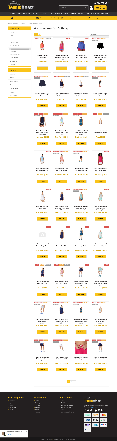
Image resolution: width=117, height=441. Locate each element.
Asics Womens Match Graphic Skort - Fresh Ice (100, 283)
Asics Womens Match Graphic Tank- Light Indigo (81, 321)
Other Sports (95, 13)
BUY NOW (42, 68)
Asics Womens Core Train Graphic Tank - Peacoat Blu (42, 132)
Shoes (19, 13)
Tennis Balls (26, 13)
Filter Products (14, 28)
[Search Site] (86, 7)
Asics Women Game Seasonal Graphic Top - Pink (62, 57)
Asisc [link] (13, 64)
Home (10, 23)
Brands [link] (12, 409)
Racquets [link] (12, 400)
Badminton (81, 13)
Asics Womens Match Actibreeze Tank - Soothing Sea (100, 208)
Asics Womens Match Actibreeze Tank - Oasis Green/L (81, 208)
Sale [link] (62, 409)
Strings (50, 13)
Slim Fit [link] (13, 35)
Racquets (12, 13)
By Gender (23, 23)
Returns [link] (37, 407)
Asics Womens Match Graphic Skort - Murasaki (42, 321)
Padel (87, 13)
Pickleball (73, 13)
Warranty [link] (37, 405)
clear (19, 54)
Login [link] (62, 400)
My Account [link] (13, 85)
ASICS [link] (14, 61)
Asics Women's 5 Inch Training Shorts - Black (100, 57)
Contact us (95, 407)
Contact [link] (12, 92)
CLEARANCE (104, 13)
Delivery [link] (12, 77)
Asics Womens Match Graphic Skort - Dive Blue (81, 283)
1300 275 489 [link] (13, 95)
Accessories (58, 13)
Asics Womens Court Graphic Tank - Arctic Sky (61, 132)
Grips (37, 13)
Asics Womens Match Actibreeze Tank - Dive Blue (62, 208)
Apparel (43, 13)
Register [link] (63, 403)
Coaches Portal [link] (14, 88)
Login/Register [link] (14, 81)
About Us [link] (12, 74)
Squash (66, 13)
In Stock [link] (14, 42)
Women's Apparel (32, 23)
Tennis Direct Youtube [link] (67, 405)
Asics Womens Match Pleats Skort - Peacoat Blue (42, 359)
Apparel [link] (12, 403)
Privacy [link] (37, 409)
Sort (87, 34)
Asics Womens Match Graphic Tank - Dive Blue (61, 321)
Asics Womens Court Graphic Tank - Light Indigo (81, 132)
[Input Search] (72, 7)
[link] (85, 410)
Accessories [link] (13, 407)
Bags (33, 13)
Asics (40, 23)
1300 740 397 (101, 3)
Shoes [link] (11, 405)
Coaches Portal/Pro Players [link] (68, 412)
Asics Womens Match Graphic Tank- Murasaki (100, 321)
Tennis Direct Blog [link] (66, 407)
